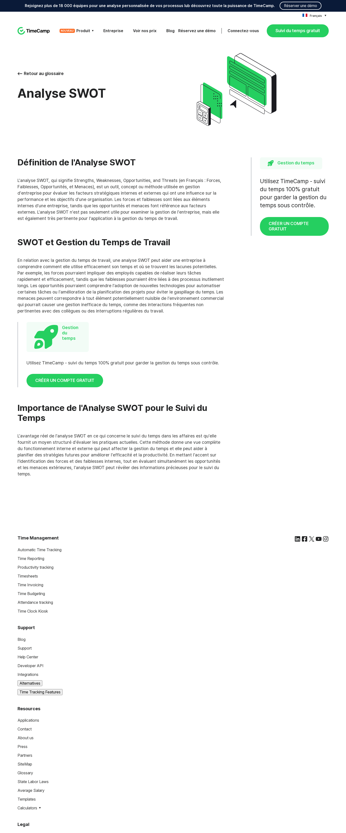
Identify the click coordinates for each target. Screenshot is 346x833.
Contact (25, 655)
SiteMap (25, 691)
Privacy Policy (218, 827)
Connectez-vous (243, 30)
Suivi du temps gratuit (297, 30)
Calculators (27, 734)
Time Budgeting (31, 520)
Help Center (28, 583)
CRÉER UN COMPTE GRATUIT (289, 226)
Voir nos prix (145, 30)
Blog (170, 30)
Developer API (31, 592)
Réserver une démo (300, 5)
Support (25, 575)
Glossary (25, 699)
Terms (23, 763)
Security (25, 780)
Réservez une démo (197, 30)
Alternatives (29, 610)
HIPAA (24, 789)
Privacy (24, 771)
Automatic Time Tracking (40, 476)
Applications (28, 647)
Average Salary (31, 717)
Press (22, 673)
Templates (27, 726)
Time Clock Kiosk (33, 538)
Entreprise (113, 30)
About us (26, 664)
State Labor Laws (33, 708)
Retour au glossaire (41, 73)
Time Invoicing (30, 511)
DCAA (23, 798)
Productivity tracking (35, 494)
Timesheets (28, 503)
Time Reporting (31, 485)
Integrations (28, 601)
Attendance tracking (35, 529)
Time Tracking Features (40, 618)
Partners (25, 682)
